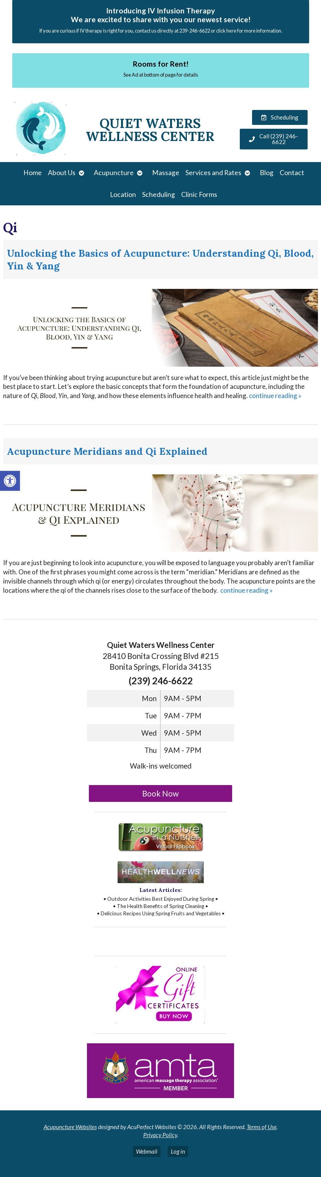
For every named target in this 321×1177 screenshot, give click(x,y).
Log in (178, 1151)
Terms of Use (262, 1126)
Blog (267, 173)
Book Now (160, 793)
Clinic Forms (199, 194)
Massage (165, 173)
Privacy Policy (160, 1134)
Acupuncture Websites (70, 1126)
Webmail (146, 1151)
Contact (292, 173)
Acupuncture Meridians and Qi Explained (107, 451)
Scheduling (158, 194)
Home (32, 173)
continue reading (275, 396)
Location (123, 194)
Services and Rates (213, 173)
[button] (10, 481)
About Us (61, 173)
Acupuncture (114, 173)
